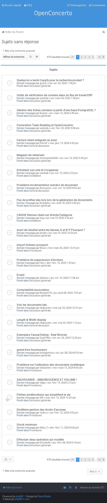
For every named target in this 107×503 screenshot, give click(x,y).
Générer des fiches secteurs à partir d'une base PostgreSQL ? (56, 110)
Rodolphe (45, 203)
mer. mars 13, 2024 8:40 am (68, 367)
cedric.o (44, 412)
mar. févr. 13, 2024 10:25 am (60, 397)
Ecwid (20, 275)
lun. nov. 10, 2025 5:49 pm (74, 158)
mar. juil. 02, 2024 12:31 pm (67, 307)
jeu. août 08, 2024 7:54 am (68, 292)
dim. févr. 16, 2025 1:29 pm (61, 263)
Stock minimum (27, 424)
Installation (35, 175)
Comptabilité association (33, 289)
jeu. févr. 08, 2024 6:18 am (67, 442)
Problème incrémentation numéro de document (47, 185)
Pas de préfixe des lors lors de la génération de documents (54, 200)
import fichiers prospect (32, 245)
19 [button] (99, 57)
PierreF (43, 143)
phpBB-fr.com (22, 499)
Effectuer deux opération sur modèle (40, 439)
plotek (43, 233)
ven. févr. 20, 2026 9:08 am (65, 128)
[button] (72, 57)
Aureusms (45, 188)
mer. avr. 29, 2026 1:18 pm (62, 83)
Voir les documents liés (32, 304)
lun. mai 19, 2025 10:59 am (63, 233)
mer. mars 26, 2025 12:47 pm (63, 248)
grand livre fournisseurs (32, 349)
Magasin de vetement (30, 155)
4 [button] (89, 57)
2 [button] (81, 57)
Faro (42, 263)
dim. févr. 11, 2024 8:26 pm (64, 427)
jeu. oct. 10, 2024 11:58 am (65, 278)
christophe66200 (49, 158)
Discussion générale (40, 86)
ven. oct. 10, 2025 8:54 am (67, 188)
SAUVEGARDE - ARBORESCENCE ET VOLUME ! (47, 379)
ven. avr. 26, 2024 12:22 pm (66, 337)
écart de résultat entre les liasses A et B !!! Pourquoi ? (51, 230)
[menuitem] (28, 5)
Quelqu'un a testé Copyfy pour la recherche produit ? (50, 80)
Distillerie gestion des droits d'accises (41, 409)
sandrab (44, 98)
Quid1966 (45, 337)
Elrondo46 (45, 442)
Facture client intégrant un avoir (37, 140)
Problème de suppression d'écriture (40, 260)
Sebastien (45, 367)
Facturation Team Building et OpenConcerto (45, 125)
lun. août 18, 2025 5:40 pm (66, 203)
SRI (41, 397)
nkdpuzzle (45, 307)
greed (43, 83)
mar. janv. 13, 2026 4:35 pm (64, 143)
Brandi (43, 113)
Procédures (35, 250)
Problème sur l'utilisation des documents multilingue (50, 364)
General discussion (39, 145)
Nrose (43, 248)
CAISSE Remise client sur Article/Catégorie (44, 215)
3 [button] (85, 57)
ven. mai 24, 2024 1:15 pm (67, 322)
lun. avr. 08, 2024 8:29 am (69, 352)
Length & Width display (31, 319)
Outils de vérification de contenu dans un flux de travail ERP (55, 95)
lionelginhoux (47, 352)
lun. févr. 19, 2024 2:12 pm (62, 382)
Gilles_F (44, 427)
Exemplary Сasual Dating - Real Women (42, 334)
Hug (42, 218)
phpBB (19, 496)
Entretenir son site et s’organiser (37, 170)
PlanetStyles (44, 496)
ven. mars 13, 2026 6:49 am (63, 113)
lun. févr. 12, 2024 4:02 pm (64, 412)
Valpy (43, 382)
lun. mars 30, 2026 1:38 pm (65, 98)
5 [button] (92, 57)
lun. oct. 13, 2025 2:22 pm (64, 173)
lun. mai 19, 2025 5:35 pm (59, 218)
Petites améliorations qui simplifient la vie (43, 394)
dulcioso (44, 278)
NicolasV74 (46, 292)
